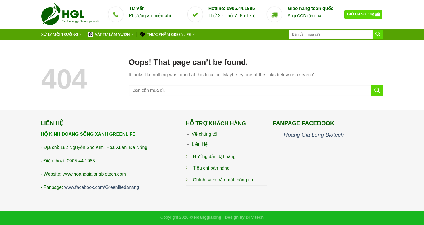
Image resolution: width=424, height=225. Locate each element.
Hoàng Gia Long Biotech (314, 135)
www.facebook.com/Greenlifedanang (101, 187)
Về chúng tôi (204, 134)
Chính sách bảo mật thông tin (223, 179)
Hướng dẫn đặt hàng (214, 156)
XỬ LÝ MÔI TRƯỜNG (61, 34)
